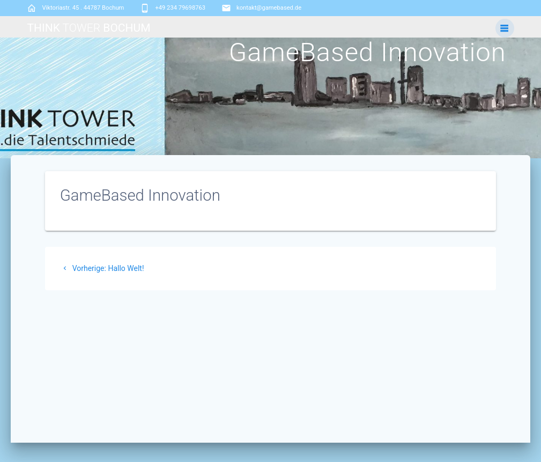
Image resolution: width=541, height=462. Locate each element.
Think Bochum (88, 28)
